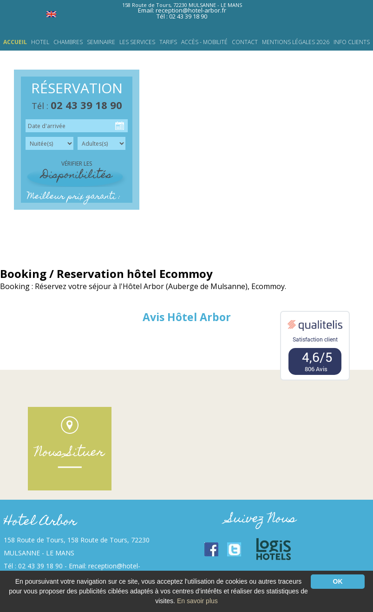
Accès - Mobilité (204, 42)
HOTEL (40, 42)
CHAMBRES (68, 42)
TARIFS (168, 42)
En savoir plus (197, 601)
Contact (245, 42)
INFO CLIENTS (352, 42)
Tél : (77, 105)
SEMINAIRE (101, 42)
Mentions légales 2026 (295, 42)
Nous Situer (70, 453)
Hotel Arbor (40, 522)
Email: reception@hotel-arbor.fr (182, 10)
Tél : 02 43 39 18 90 (182, 16)
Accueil (15, 42)
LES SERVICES (137, 42)
